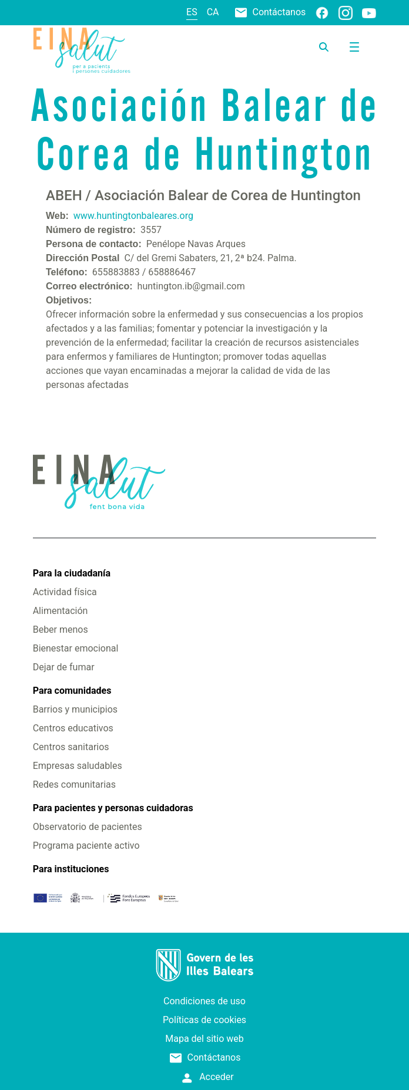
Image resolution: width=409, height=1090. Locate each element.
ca (213, 12)
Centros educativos (73, 728)
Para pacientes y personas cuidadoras (113, 808)
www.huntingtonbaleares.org (133, 215)
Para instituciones (71, 869)
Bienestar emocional (76, 648)
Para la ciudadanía (71, 573)
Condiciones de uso (204, 1001)
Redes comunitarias (74, 784)
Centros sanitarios (71, 746)
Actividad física (65, 592)
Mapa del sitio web (204, 1038)
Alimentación (60, 610)
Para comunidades (72, 690)
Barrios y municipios (75, 709)
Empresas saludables (77, 765)
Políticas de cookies (204, 1019)
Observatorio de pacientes (87, 826)
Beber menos (60, 629)
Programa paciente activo (86, 845)
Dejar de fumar (64, 667)
